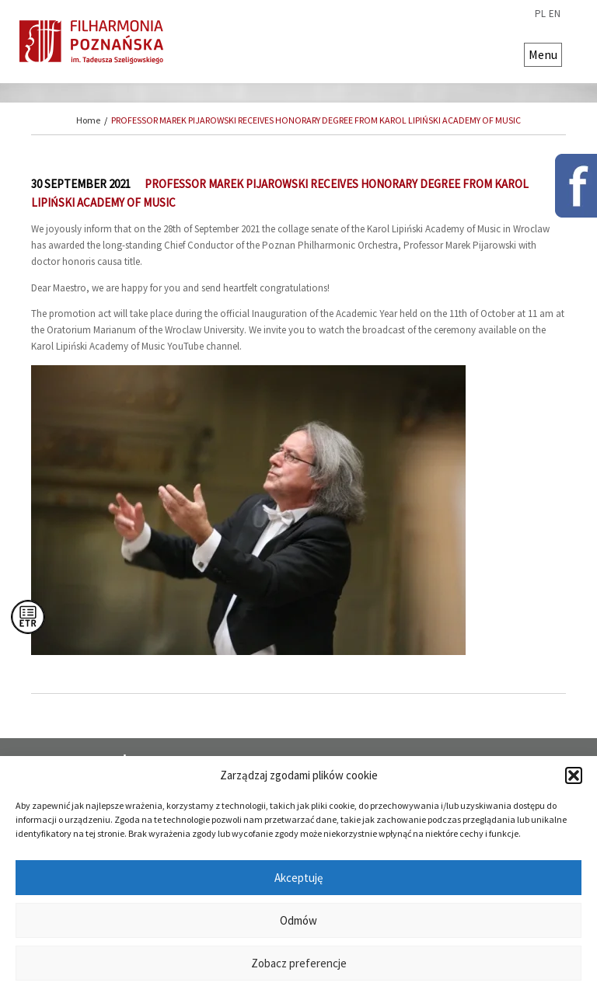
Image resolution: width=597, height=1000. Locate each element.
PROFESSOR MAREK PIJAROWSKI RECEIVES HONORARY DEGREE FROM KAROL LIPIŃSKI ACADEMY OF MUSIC (316, 120)
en (554, 14)
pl (540, 14)
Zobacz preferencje (299, 963)
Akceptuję (298, 877)
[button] (573, 775)
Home (88, 120)
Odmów (298, 920)
